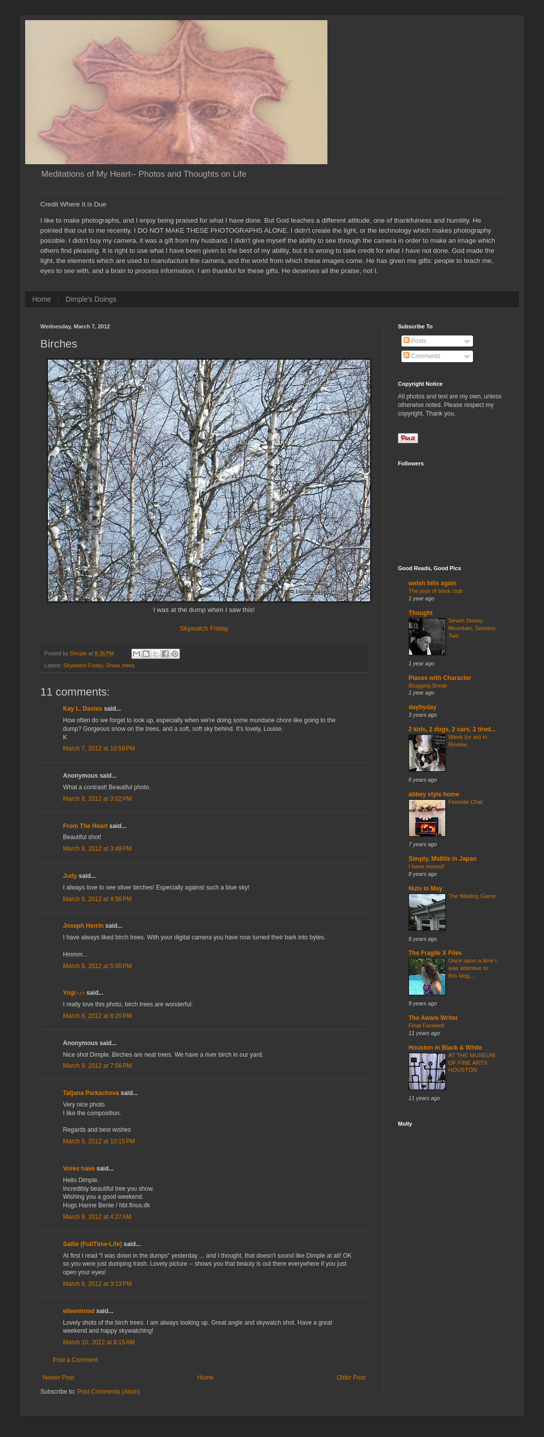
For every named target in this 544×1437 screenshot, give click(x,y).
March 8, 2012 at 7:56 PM (97, 1065)
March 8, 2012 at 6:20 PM (97, 1015)
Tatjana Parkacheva (91, 1093)
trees (128, 665)
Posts (414, 341)
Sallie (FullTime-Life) (92, 1244)
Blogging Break (428, 685)
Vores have (79, 1168)
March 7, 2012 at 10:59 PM (99, 748)
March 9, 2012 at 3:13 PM (97, 1283)
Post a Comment (75, 1359)
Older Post (350, 1377)
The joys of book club (436, 591)
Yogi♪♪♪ (74, 992)
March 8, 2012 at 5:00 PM (97, 966)
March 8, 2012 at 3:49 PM (97, 848)
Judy (70, 875)
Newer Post (58, 1377)
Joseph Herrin (83, 925)
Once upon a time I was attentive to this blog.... (472, 968)
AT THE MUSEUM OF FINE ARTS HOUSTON (471, 1062)
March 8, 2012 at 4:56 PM (97, 899)
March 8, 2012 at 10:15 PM (99, 1141)
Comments (421, 356)
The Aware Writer (433, 1017)
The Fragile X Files (435, 952)
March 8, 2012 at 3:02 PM (97, 798)
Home (41, 299)
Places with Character (440, 677)
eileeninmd (79, 1311)
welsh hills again (432, 583)
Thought (421, 613)
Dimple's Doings (90, 299)
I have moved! (427, 866)
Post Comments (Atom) (108, 1391)
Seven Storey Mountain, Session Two (472, 628)
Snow (112, 665)
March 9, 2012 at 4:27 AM (97, 1216)
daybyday (422, 707)
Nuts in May (425, 888)
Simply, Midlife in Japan (443, 858)
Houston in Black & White (445, 1047)
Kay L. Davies (82, 708)
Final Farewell (426, 1025)
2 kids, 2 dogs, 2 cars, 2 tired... (452, 729)
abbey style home (434, 794)
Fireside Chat (465, 802)
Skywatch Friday (204, 628)
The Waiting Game (472, 896)
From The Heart (85, 826)
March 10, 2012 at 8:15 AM (98, 1342)
